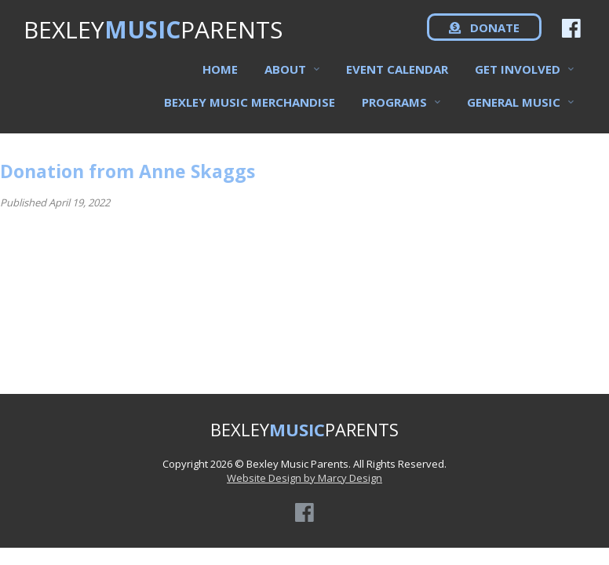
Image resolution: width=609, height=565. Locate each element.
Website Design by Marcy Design (304, 478)
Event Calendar (397, 79)
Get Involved (517, 79)
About (285, 79)
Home (220, 79)
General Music (513, 112)
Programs (394, 112)
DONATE (484, 39)
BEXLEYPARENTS (153, 40)
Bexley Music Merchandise (249, 112)
